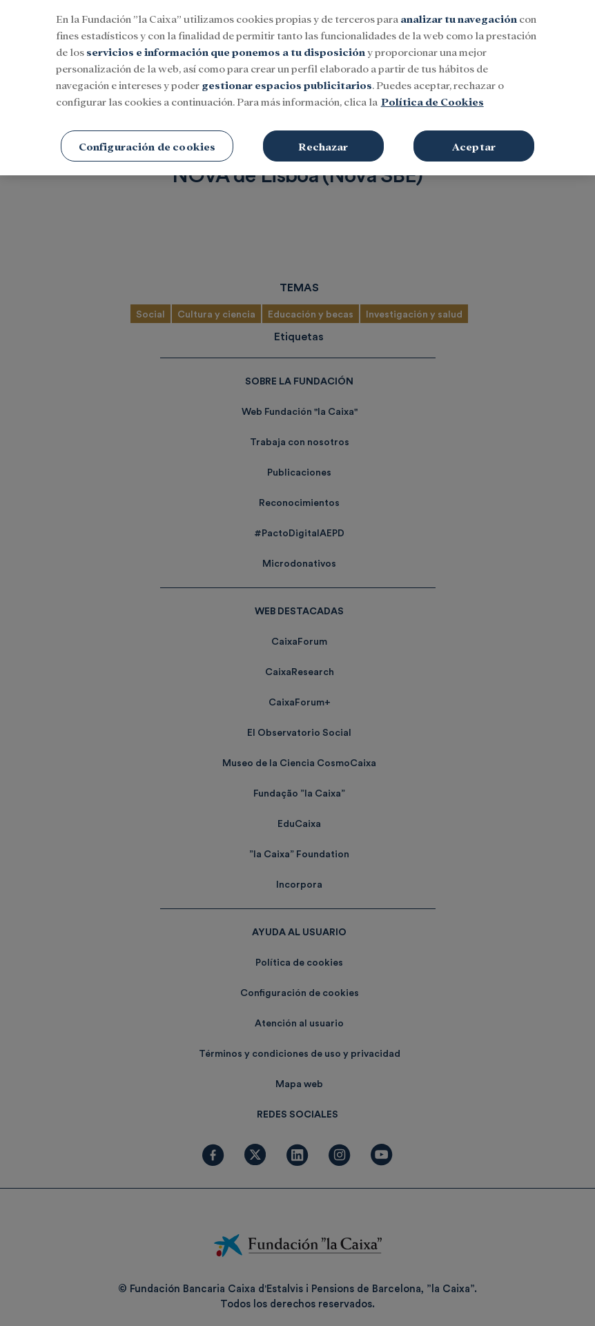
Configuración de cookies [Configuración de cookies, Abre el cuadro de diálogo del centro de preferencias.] (147, 137)
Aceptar (474, 137)
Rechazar (323, 137)
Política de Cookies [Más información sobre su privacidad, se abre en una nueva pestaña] (432, 92)
